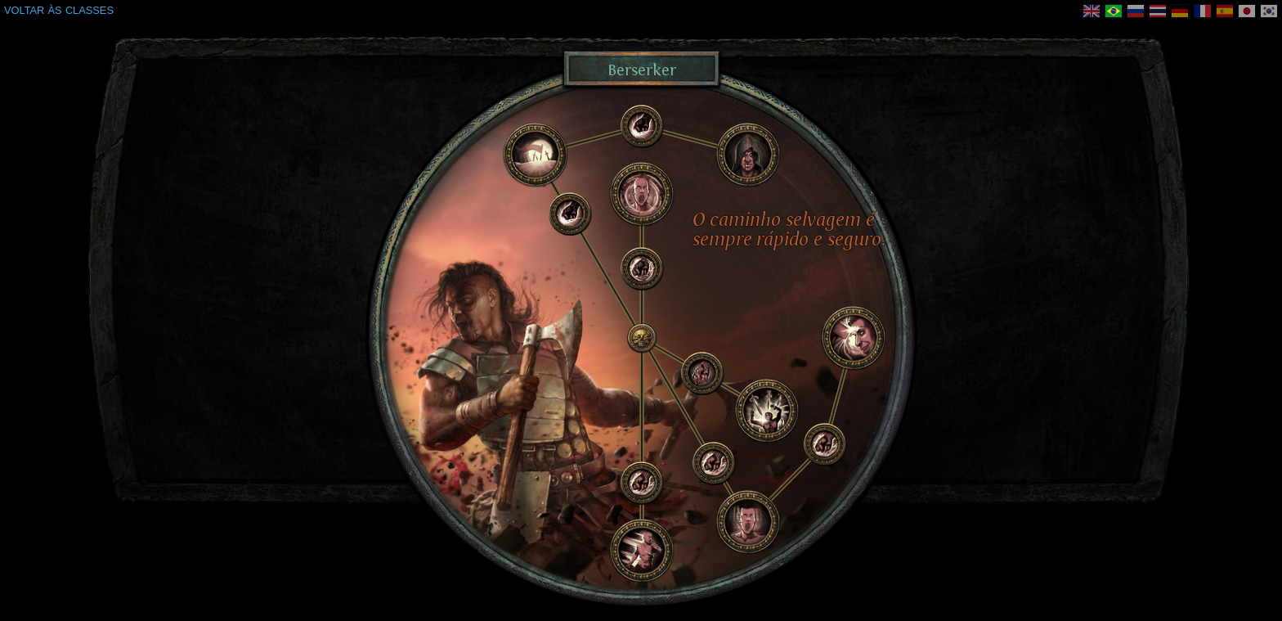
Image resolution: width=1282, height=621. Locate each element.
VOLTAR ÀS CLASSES (59, 10)
